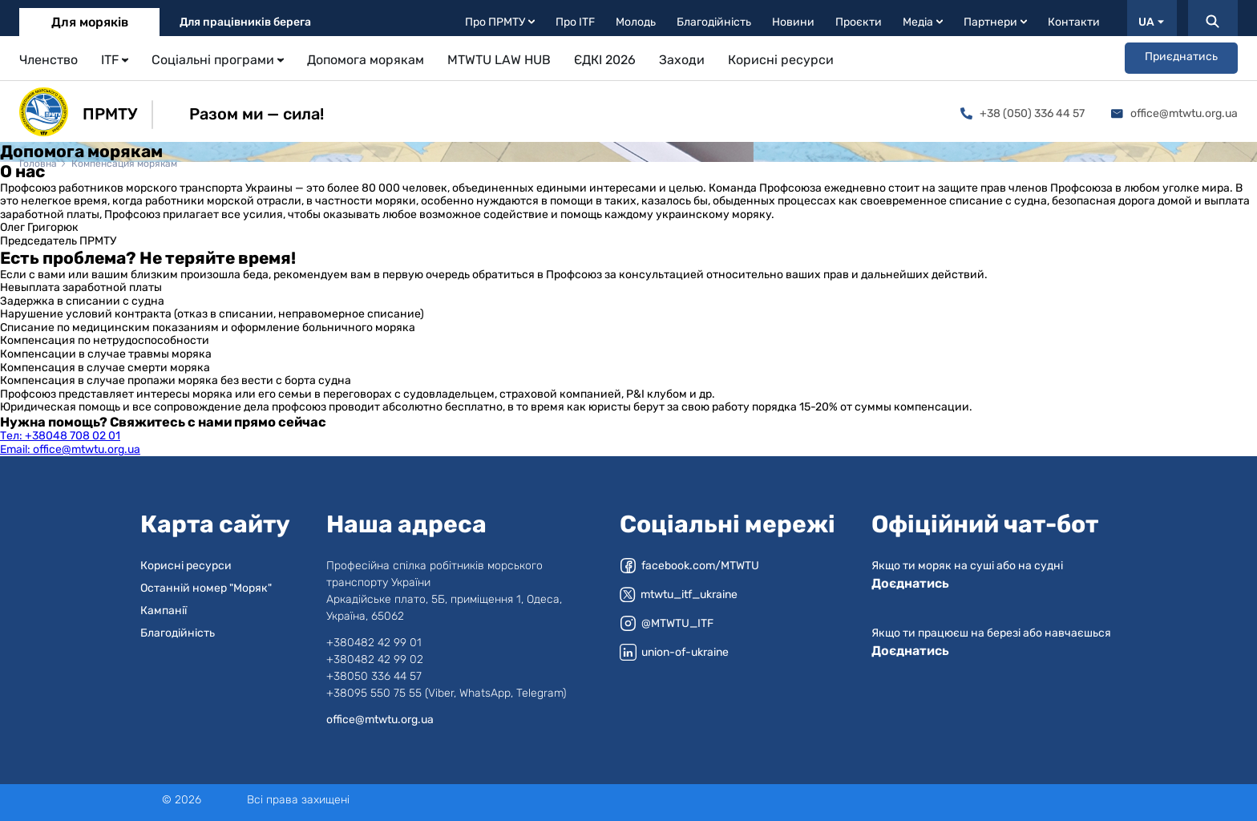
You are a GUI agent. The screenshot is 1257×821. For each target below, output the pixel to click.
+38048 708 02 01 (60, 436)
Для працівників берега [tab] (245, 22)
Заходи (682, 59)
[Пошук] (1213, 18)
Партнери (995, 22)
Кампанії (163, 610)
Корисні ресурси (781, 59)
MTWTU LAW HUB (499, 59)
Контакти (1074, 22)
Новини (793, 22)
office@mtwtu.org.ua (1174, 113)
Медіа (923, 22)
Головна (38, 163)
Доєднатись (910, 583)
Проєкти (858, 22)
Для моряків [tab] (89, 22)
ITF (114, 59)
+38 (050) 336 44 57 (1022, 113)
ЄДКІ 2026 (605, 59)
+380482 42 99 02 (374, 659)
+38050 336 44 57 (374, 676)
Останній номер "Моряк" (206, 588)
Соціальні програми (218, 59)
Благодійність (714, 22)
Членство (48, 59)
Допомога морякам (365, 59)
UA (1151, 22)
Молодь (636, 22)
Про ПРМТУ (500, 22)
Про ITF (575, 22)
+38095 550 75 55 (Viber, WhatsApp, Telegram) (446, 693)
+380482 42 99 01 (374, 642)
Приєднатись (1181, 56)
